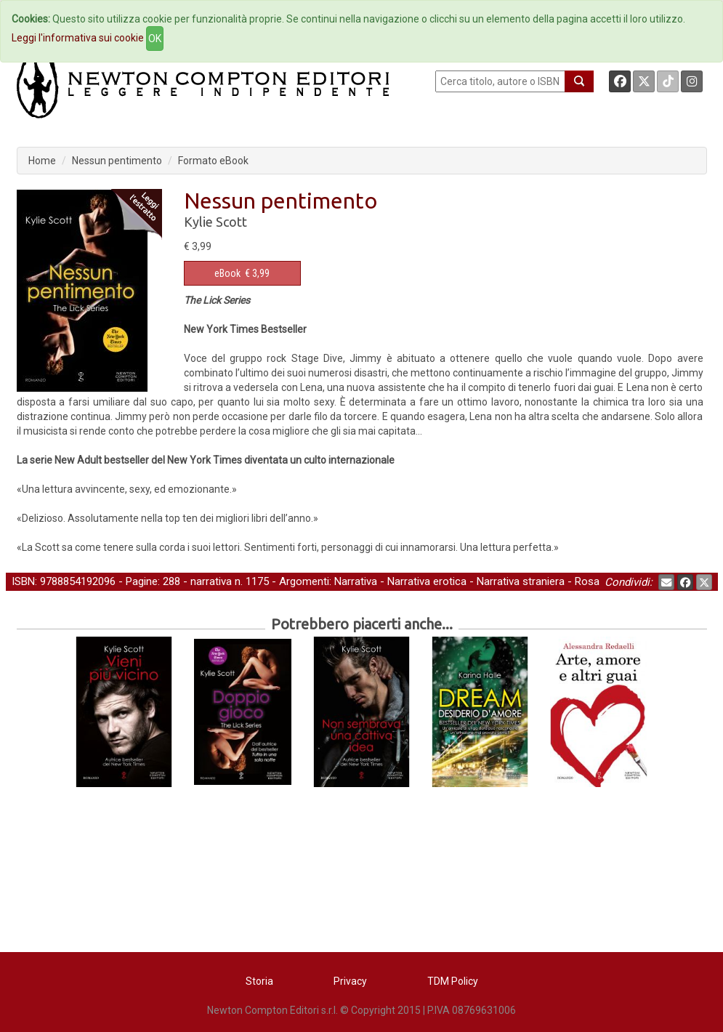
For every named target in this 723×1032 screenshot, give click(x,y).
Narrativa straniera (521, 581)
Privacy (350, 981)
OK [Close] (154, 38)
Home (42, 160)
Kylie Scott (215, 221)
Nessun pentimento (117, 160)
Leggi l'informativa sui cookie (78, 38)
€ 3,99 (242, 273)
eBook (227, 273)
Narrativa (355, 581)
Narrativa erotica (426, 581)
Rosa (587, 581)
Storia (259, 981)
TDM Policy (452, 981)
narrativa (211, 581)
